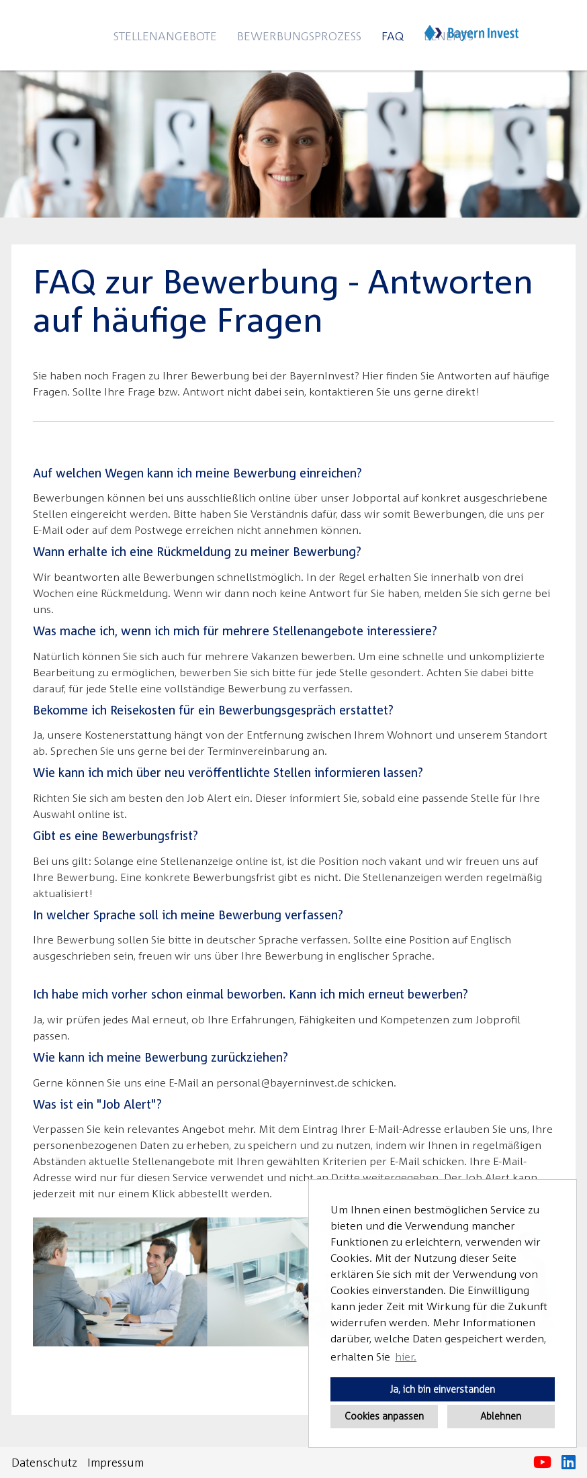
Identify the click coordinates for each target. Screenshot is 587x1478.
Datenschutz (44, 1462)
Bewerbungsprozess (299, 35)
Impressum (115, 1462)
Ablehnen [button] (500, 1416)
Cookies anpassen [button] (384, 1416)
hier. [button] (405, 1356)
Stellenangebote (165, 35)
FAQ (392, 35)
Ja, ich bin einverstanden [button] (442, 1389)
